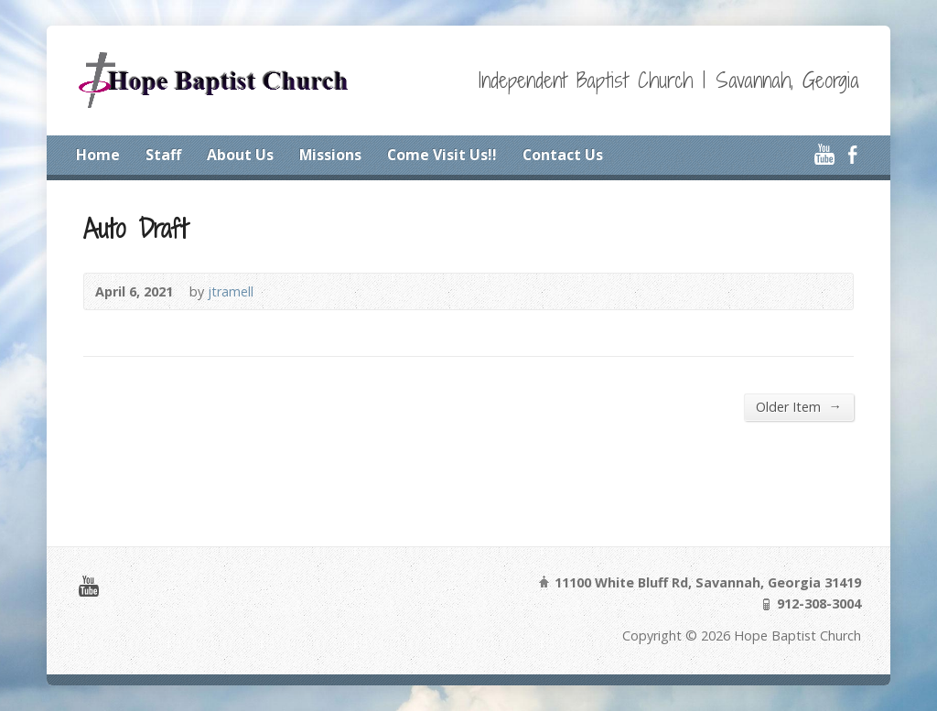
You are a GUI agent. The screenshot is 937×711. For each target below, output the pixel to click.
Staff (163, 155)
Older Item (798, 406)
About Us (240, 155)
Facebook (852, 154)
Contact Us (562, 155)
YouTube (824, 154)
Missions (330, 155)
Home (98, 155)
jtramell (230, 291)
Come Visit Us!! (442, 155)
